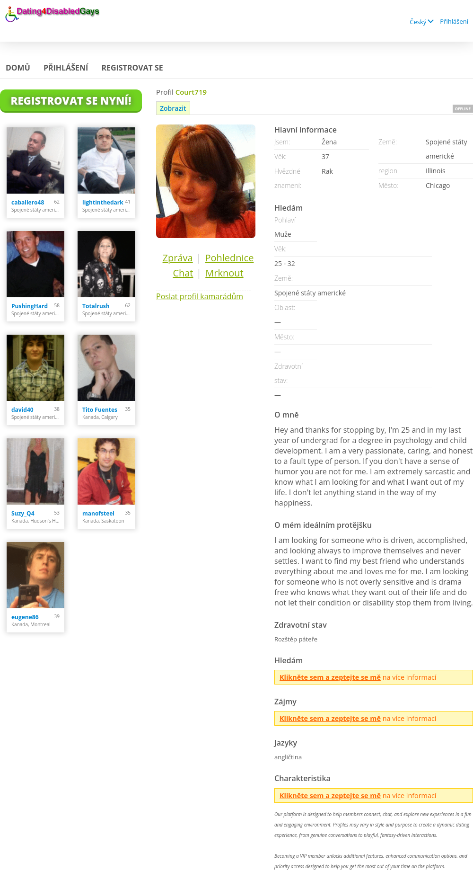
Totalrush (96, 306)
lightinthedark (102, 202)
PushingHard (29, 306)
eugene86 (25, 617)
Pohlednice (229, 257)
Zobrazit (173, 108)
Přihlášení (454, 21)
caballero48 (27, 202)
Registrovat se (132, 67)
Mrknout (224, 273)
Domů (18, 67)
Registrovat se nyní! (71, 100)
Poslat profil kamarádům (199, 296)
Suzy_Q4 (23, 513)
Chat (183, 273)
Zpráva (178, 257)
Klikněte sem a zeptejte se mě (330, 677)
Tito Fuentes (99, 410)
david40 (22, 410)
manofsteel (98, 513)
